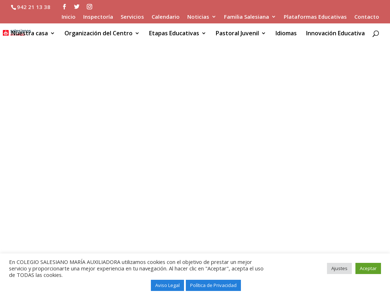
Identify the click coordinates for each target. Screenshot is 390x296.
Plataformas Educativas (315, 17)
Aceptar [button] (368, 268)
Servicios (132, 17)
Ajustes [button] (339, 268)
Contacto (366, 17)
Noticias (198, 17)
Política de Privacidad (213, 285)
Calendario (166, 17)
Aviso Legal (167, 285)
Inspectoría (98, 17)
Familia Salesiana (246, 17)
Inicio (69, 17)
